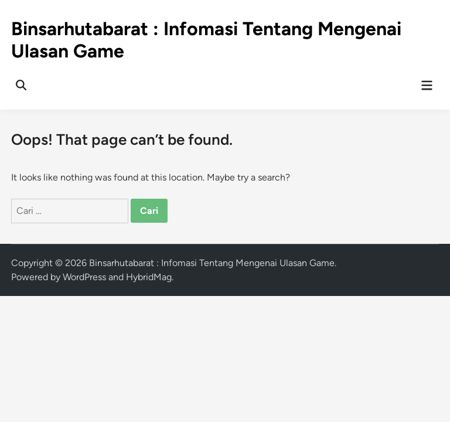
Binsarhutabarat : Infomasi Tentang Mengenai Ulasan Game (212, 262)
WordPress (84, 277)
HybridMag (149, 277)
